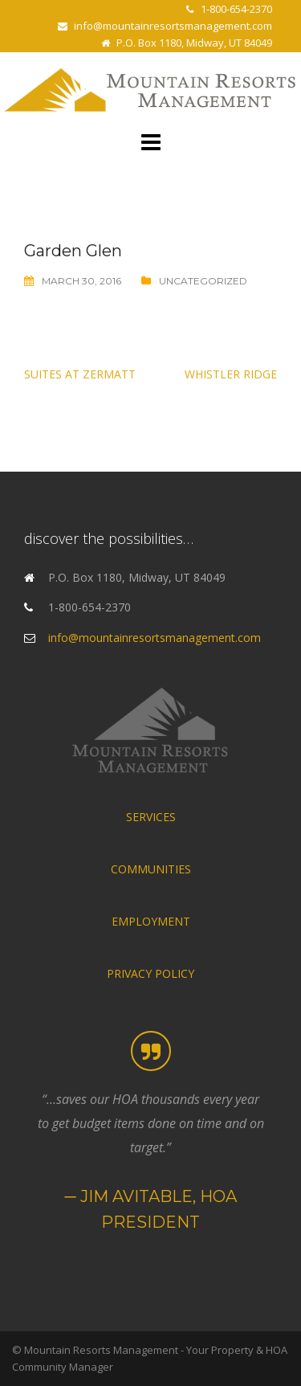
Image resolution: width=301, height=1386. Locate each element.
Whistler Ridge (231, 374)
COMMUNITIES (151, 869)
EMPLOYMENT (151, 921)
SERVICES (151, 816)
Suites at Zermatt (80, 374)
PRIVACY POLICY (150, 973)
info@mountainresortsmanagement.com (173, 25)
